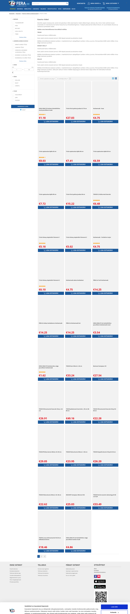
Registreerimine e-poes (15, 577)
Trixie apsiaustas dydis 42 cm (47, 151)
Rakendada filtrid (23, 106)
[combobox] (50, 3)
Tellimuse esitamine (42, 571)
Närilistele (27, 9)
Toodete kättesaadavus (15, 575)
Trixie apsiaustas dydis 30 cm (102, 151)
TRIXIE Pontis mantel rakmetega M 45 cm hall (104, 495)
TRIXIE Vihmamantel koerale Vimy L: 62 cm (51, 410)
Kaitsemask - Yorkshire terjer (102, 237)
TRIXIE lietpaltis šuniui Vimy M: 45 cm (104, 452)
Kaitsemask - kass (98, 108)
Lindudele (36, 9)
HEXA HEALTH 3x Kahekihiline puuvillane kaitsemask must (102, 324)
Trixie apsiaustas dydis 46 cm (74, 151)
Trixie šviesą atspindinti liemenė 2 (76, 237)
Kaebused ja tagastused (71, 573)
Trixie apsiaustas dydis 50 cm (47, 194)
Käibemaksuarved (70, 569)
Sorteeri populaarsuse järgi (47, 78)
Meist (95, 568)
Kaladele (43, 9)
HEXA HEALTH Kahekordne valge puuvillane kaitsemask (49, 367)
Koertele (13, 9)
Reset (23, 110)
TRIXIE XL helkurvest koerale (102, 194)
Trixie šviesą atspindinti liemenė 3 (49, 280)
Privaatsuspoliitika (14, 582)
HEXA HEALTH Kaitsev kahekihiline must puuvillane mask (49, 109)
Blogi (73, 9)
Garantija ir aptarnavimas (72, 571)
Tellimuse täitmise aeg (15, 573)
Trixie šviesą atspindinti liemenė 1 (49, 237)
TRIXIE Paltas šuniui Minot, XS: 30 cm (50, 495)
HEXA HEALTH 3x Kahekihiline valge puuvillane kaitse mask (77, 538)
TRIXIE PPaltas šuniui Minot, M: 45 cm (50, 452)
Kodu (59, 9)
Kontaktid (81, 3)
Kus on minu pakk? (70, 575)
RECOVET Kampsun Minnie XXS (75, 495)
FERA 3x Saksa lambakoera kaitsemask (50, 323)
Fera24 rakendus (14, 569)
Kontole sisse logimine (43, 569)
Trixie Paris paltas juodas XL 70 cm (76, 108)
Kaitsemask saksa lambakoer (75, 280)
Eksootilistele (52, 9)
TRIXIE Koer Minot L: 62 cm (74, 366)
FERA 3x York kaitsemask (100, 280)
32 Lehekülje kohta (62, 78)
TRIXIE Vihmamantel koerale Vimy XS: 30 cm (104, 410)
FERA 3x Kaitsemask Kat (73, 323)
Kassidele (20, 9)
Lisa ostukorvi (51, 121)
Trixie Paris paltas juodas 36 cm (75, 194)
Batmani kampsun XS (99, 366)
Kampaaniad (66, 9)
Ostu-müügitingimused (15, 579)
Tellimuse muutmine (43, 575)
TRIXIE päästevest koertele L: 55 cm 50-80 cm (77, 410)
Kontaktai (96, 570)
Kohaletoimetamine (14, 571)
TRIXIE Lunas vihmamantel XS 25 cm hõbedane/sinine (50, 538)
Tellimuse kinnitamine (43, 573)
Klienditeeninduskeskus (100, 572)
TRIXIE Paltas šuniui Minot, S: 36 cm (76, 452)
